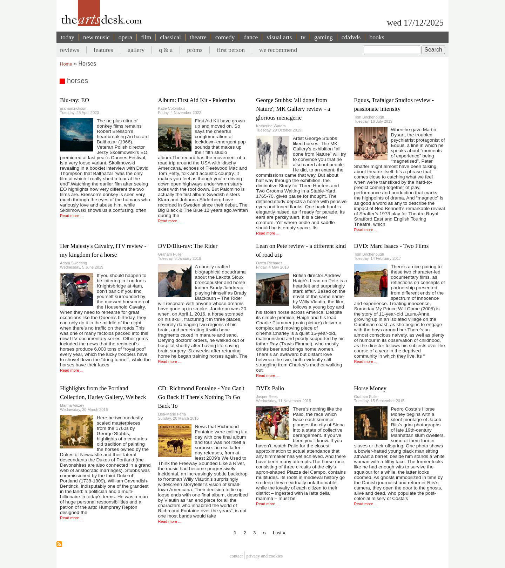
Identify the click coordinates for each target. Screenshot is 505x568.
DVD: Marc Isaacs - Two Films (391, 246)
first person (231, 49)
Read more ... (71, 216)
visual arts (279, 37)
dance (250, 37)
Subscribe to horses (59, 544)
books (376, 37)
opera (125, 37)
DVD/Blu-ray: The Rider (188, 246)
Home (66, 64)
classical (170, 37)
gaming (323, 37)
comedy (225, 37)
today (67, 37)
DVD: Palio (270, 388)
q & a (166, 49)
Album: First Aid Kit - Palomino (196, 100)
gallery (135, 49)
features (103, 49)
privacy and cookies (264, 556)
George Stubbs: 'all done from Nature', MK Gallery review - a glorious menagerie (293, 109)
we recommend (278, 49)
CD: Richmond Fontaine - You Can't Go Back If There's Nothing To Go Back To (201, 397)
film (146, 37)
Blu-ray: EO (74, 100)
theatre (198, 37)
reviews (69, 49)
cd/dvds (351, 37)
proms (194, 49)
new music (96, 37)
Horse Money (370, 388)
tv (303, 37)
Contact (236, 556)
